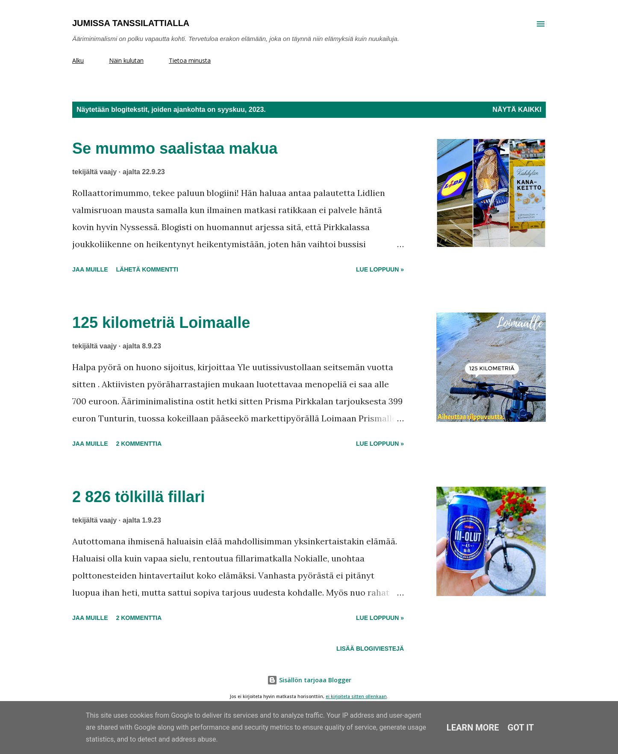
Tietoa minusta (190, 60)
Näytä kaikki (516, 109)
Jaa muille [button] (90, 269)
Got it (521, 727)
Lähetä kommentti (147, 269)
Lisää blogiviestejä (370, 648)
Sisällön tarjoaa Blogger (309, 680)
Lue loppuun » (380, 269)
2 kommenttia (139, 443)
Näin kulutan (126, 60)
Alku (78, 60)
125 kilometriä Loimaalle (161, 322)
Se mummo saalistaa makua (174, 148)
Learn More (473, 727)
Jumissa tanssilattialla (130, 23)
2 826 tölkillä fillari (138, 497)
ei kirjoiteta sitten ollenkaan (356, 696)
